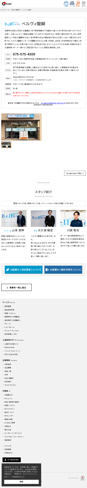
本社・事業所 (15, 10)
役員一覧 (8, 371)
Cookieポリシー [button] (18, 476)
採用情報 (8, 449)
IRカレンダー (9, 416)
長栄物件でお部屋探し (12, 320)
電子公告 (8, 430)
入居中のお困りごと (11, 344)
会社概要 (8, 368)
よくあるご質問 (10, 423)
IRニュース (8, 398)
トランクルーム (9, 327)
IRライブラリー (10, 409)
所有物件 (8, 382)
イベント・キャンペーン (12, 351)
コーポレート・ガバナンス (13, 433)
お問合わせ (9, 453)
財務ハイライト (10, 405)
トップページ (5, 10)
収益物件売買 (9, 310)
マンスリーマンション (12, 331)
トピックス (8, 446)
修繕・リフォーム (10, 313)
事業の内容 (9, 419)
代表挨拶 (8, 364)
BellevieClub (9, 347)
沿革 (6, 375)
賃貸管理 (8, 306)
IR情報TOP (9, 395)
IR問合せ (8, 426)
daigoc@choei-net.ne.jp (23, 77)
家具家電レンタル (11, 334)
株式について (9, 412)
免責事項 (8, 440)
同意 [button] (21, 482)
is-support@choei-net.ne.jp (53, 103)
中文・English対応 (11, 354)
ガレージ (8, 324)
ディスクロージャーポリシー (14, 437)
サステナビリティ (10, 385)
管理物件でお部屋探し (12, 317)
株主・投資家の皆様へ (12, 402)
